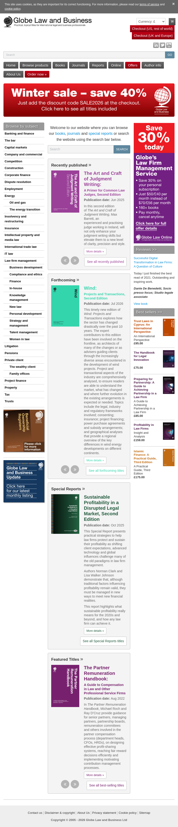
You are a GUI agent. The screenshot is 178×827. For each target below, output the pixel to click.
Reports (98, 65)
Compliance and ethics (26, 274)
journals (73, 133)
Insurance (12, 228)
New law (15, 306)
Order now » (37, 74)
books (60, 133)
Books (60, 65)
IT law (9, 253)
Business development (26, 267)
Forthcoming (65, 280)
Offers (132, 65)
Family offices (20, 373)
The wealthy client (22, 366)
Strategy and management (19, 323)
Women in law (19, 339)
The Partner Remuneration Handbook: (99, 673)
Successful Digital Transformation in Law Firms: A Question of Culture (153, 262)
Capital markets (16, 147)
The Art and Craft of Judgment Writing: (103, 179)
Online (116, 65)
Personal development (26, 313)
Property (11, 387)
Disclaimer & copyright (60, 812)
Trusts (9, 401)
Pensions (11, 353)
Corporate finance (17, 175)
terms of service (149, 4)
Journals (78, 65)
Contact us (35, 812)
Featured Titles (67, 659)
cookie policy (12, 8)
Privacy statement (104, 812)
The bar (10, 140)
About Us (13, 74)
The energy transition (25, 209)
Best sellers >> (149, 312)
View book (141, 303)
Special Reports (68, 489)
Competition (13, 161)
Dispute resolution (18, 182)
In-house (16, 288)
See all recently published (105, 262)
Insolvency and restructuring (15, 219)
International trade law (21, 246)
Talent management (24, 332)
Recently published (71, 165)
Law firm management (20, 260)
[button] (65, 260)
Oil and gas (18, 202)
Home (11, 65)
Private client (14, 360)
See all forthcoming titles (106, 470)
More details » (95, 251)
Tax (7, 394)
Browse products (35, 65)
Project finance (15, 380)
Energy (10, 196)
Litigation (11, 346)
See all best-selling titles (106, 785)
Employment (14, 189)
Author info (152, 65)
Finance (15, 281)
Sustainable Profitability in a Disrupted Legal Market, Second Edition (101, 508)
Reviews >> (146, 249)
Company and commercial (23, 154)
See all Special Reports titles (103, 641)
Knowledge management (19, 297)
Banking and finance (19, 133)
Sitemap (144, 812)
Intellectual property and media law (22, 237)
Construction (14, 168)
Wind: (90, 288)
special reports (101, 133)
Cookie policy (128, 812)
